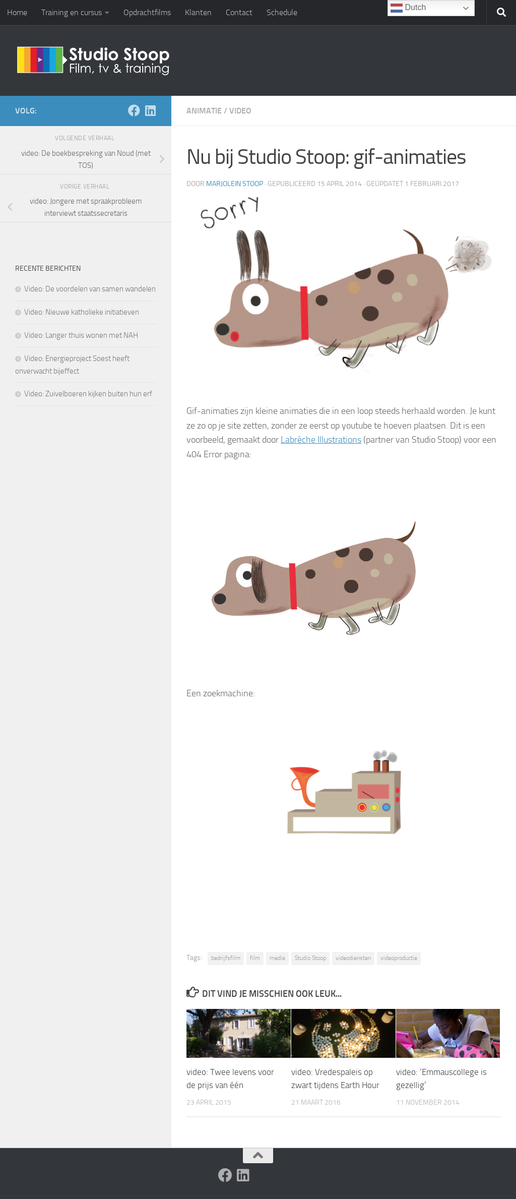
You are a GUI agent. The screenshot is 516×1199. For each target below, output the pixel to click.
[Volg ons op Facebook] (134, 110)
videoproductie (398, 958)
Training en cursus (71, 12)
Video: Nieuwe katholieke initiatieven (81, 312)
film (255, 958)
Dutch (408, 8)
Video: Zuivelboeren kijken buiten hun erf (88, 393)
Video (240, 110)
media (277, 958)
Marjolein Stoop (234, 183)
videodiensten (353, 958)
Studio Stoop (310, 958)
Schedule (282, 12)
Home (17, 12)
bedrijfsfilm (225, 958)
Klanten (198, 12)
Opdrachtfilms (147, 12)
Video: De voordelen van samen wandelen (90, 288)
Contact (239, 12)
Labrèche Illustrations (321, 439)
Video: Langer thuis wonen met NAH (81, 335)
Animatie (204, 110)
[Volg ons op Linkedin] (150, 110)
